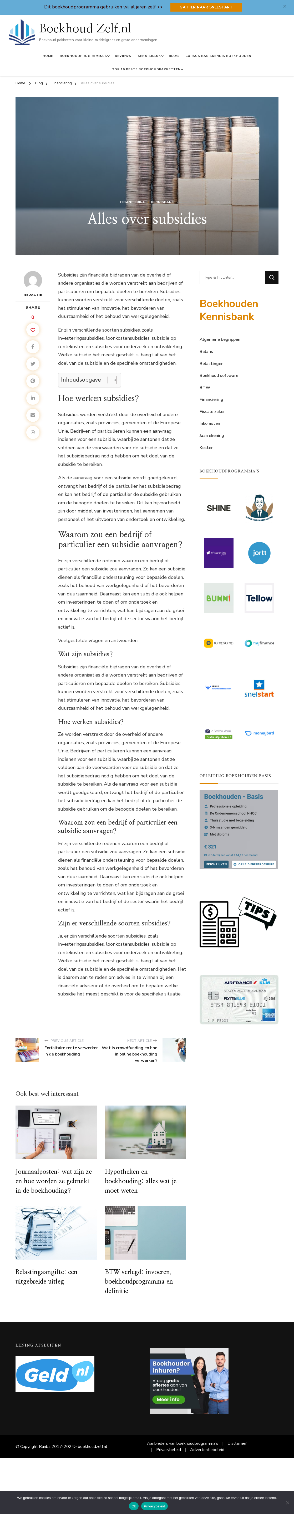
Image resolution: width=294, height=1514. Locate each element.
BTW (205, 388)
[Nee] (287, 1502)
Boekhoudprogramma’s (83, 56)
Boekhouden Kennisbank (229, 310)
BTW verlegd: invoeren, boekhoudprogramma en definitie (139, 1281)
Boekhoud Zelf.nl (85, 29)
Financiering (132, 202)
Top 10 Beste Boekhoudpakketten (146, 69)
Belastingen (212, 364)
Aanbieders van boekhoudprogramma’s (182, 1443)
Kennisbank (149, 56)
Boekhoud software (219, 375)
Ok (133, 1506)
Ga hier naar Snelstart (206, 7)
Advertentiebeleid (207, 1450)
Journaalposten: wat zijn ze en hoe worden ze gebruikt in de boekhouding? (54, 1181)
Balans (206, 351)
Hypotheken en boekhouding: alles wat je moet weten (140, 1181)
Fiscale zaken (213, 412)
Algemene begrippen (220, 339)
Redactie (33, 284)
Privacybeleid (168, 1450)
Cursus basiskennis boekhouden (218, 56)
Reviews (123, 56)
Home (48, 56)
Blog (174, 56)
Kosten (207, 448)
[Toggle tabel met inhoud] (109, 380)
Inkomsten (210, 423)
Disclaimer (237, 1443)
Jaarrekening (212, 435)
